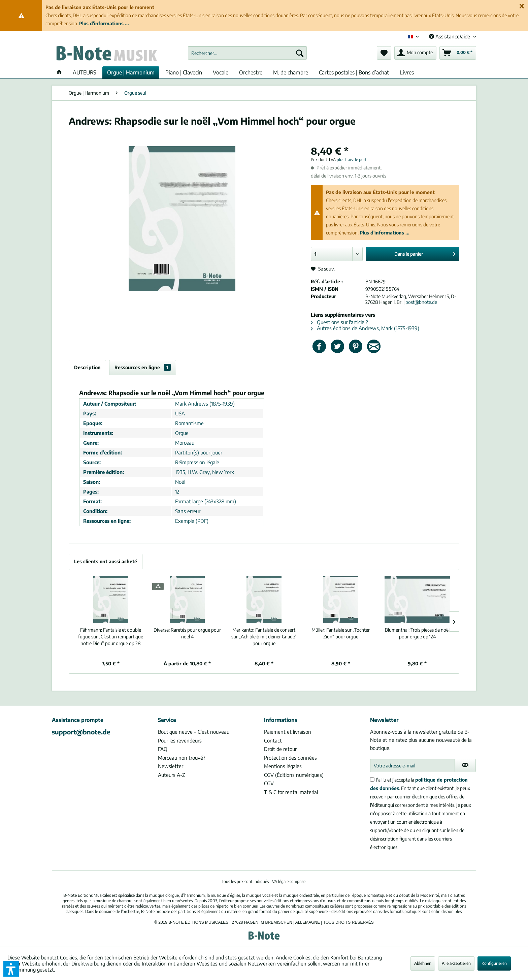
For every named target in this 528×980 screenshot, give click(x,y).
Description (87, 367)
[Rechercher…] (247, 53)
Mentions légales (283, 766)
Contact (273, 740)
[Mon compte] (415, 53)
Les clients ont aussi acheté (105, 561)
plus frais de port (352, 159)
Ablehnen (422, 963)
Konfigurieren (494, 963)
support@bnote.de (81, 732)
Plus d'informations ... (104, 23)
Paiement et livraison (287, 732)
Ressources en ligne (142, 367)
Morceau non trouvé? (181, 758)
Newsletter (170, 766)
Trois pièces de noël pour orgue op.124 (417, 633)
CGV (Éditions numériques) (294, 775)
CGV (269, 783)
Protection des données (290, 758)
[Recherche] (300, 53)
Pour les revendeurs (180, 740)
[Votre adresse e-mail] (412, 765)
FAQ (162, 749)
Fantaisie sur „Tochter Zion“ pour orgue (340, 633)
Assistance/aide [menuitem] (450, 36)
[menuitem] (247, 53)
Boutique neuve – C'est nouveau (193, 732)
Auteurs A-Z (171, 775)
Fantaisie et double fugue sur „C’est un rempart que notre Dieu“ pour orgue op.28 (110, 636)
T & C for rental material (291, 792)
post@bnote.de (421, 302)
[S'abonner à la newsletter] (465, 765)
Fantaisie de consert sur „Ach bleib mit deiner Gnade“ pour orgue (264, 636)
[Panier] (457, 53)
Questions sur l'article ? (339, 322)
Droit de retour (280, 749)
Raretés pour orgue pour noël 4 (187, 633)
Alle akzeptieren (456, 963)
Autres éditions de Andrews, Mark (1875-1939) (365, 328)
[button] (11, 969)
